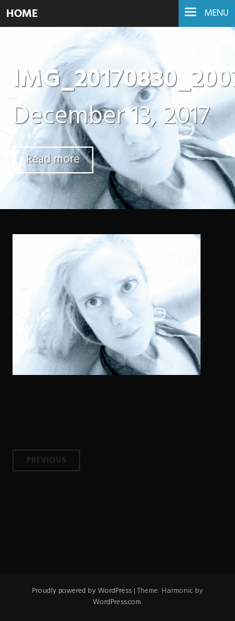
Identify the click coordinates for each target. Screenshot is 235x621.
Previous (46, 460)
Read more (53, 160)
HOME (22, 14)
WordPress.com (117, 602)
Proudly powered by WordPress (82, 591)
